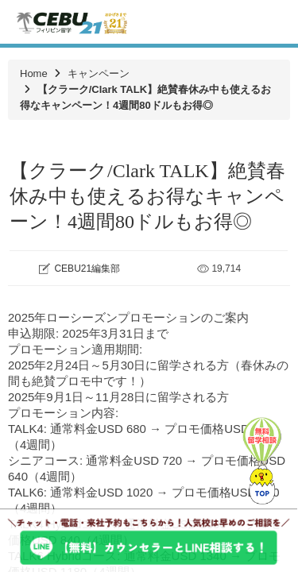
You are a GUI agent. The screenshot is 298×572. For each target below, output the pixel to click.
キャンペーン (99, 73)
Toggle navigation (272, 22)
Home (34, 73)
